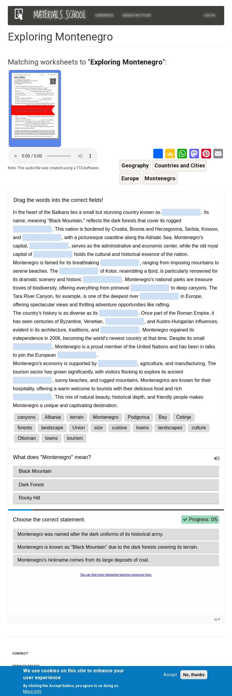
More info (32, 691)
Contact (20, 654)
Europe (130, 178)
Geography (135, 165)
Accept (170, 674)
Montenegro (160, 178)
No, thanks (194, 674)
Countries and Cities (179, 165)
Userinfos (104, 15)
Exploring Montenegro (126, 62)
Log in (209, 15)
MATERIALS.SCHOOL (60, 15)
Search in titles (136, 15)
